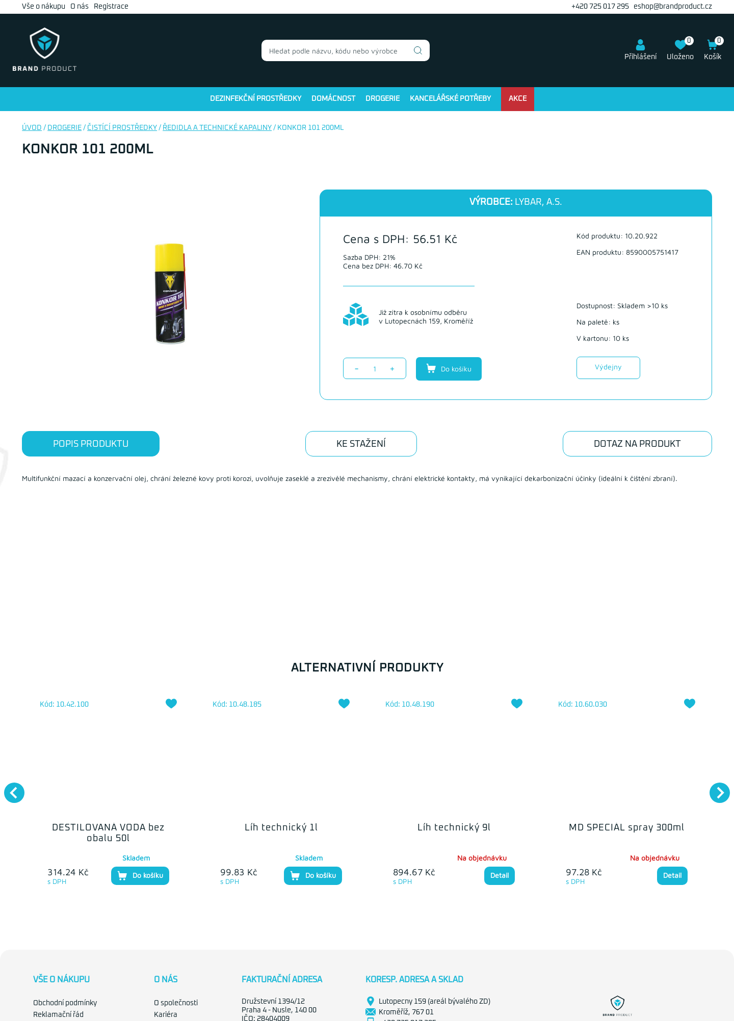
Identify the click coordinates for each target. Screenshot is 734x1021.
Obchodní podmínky (65, 1003)
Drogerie (382, 98)
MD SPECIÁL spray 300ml (627, 827)
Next (715, 788)
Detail (499, 875)
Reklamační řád (58, 1014)
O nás (79, 6)
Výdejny (608, 366)
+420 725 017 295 (600, 6)
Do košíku (448, 368)
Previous (9, 788)
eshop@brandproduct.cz (673, 6)
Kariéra (165, 1014)
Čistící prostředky (122, 127)
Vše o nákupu (43, 6)
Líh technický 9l (454, 827)
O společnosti (176, 1003)
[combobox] (345, 50)
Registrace (111, 6)
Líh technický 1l (281, 827)
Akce (518, 98)
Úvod (32, 127)
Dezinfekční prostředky (255, 98)
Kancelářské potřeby (450, 98)
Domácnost (333, 98)
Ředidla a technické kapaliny (217, 127)
